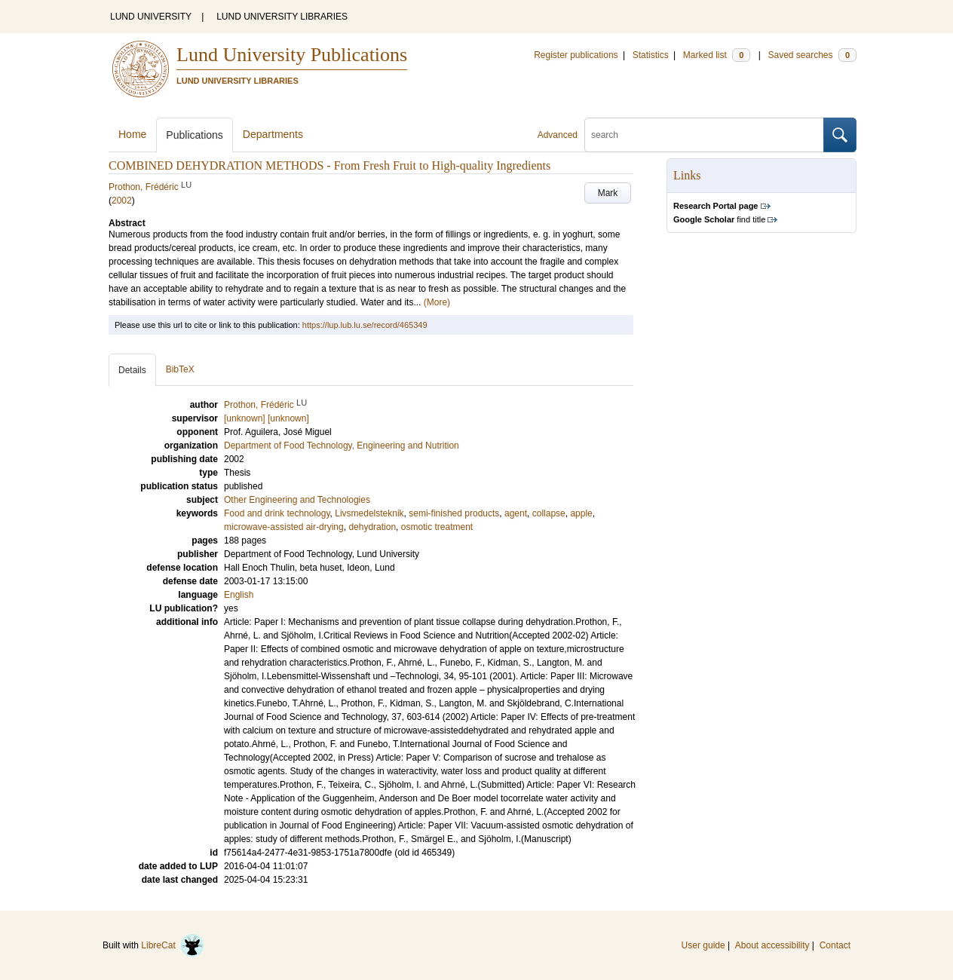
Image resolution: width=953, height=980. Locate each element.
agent (515, 513)
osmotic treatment (437, 527)
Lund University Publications (291, 55)
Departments (273, 134)
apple (581, 513)
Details (132, 370)
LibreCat (172, 945)
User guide (703, 945)
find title (719, 219)
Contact (835, 945)
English (238, 595)
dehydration (372, 527)
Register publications (575, 55)
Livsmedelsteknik (369, 513)
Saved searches (812, 55)
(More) (437, 302)
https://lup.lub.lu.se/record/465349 (364, 324)
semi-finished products (454, 513)
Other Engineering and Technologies (297, 500)
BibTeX (180, 369)
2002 (122, 200)
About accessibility (772, 945)
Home (132, 134)
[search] (704, 135)
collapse (548, 513)
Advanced (558, 135)
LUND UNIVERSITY (151, 16)
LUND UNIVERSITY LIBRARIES (282, 16)
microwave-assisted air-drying (284, 527)
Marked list (716, 55)
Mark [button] (608, 193)
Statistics (651, 55)
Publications (194, 135)
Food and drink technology (277, 513)
